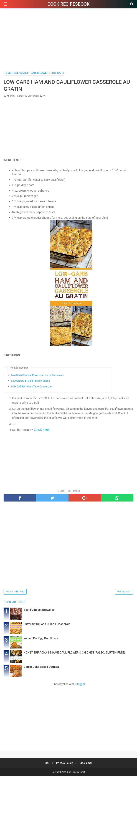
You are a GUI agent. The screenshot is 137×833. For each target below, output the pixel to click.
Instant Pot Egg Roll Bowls (41, 638)
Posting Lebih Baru (15, 591)
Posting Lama (124, 591)
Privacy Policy (64, 763)
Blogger (80, 684)
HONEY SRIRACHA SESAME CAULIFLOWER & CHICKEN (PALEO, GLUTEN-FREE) (74, 652)
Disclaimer (86, 763)
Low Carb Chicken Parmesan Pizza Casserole (37, 375)
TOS (47, 763)
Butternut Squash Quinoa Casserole (47, 624)
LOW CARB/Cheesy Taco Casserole (31, 386)
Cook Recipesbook (68, 4)
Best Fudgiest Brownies (39, 609)
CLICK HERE (41, 429)
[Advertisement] (68, 41)
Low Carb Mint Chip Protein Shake (30, 380)
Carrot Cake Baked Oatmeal (42, 667)
